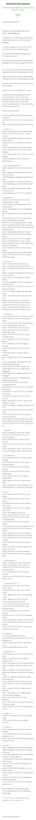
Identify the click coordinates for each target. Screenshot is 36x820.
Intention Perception (18, 3)
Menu (18, 15)
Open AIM (19, 798)
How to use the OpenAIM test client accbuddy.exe (15, 32)
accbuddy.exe (6, 800)
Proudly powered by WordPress (11, 816)
